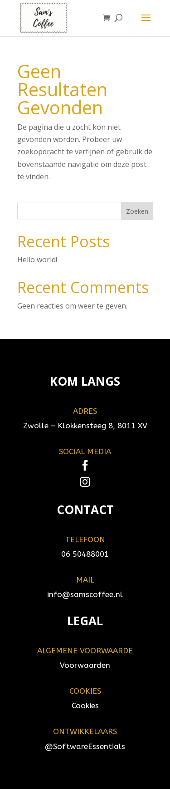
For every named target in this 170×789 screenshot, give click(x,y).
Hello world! (37, 260)
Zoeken (137, 211)
